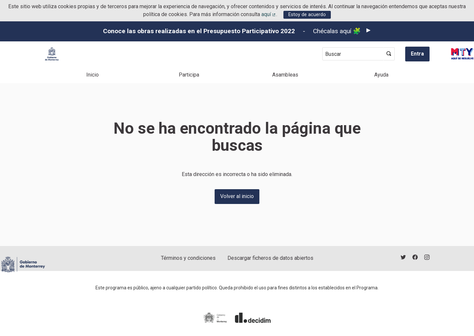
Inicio (92, 75)
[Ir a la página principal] (51, 54)
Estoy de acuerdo (307, 14)
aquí (268, 14)
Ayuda (381, 75)
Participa (189, 75)
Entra (417, 54)
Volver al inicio (237, 196)
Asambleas (285, 75)
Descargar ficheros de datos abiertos (270, 258)
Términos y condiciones (188, 258)
